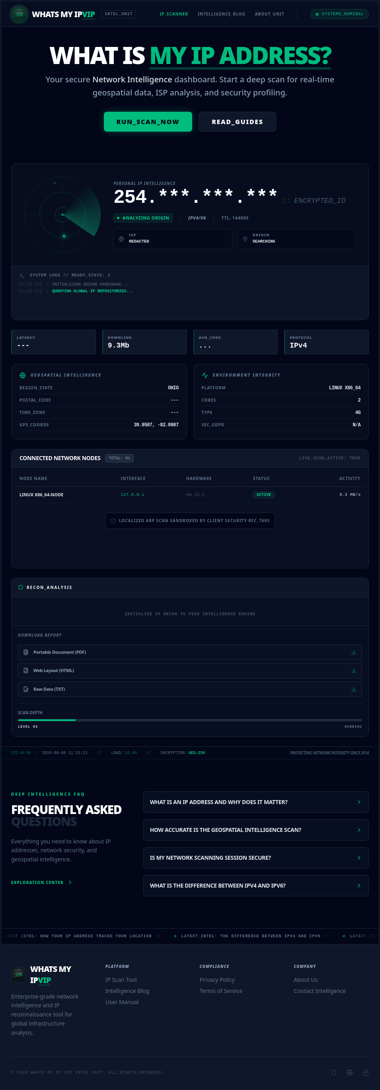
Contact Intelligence (320, 991)
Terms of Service (221, 991)
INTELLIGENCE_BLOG (222, 14)
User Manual (122, 1002)
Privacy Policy (217, 979)
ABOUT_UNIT (270, 14)
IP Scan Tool (121, 979)
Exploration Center (42, 882)
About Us (306, 979)
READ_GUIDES (237, 121)
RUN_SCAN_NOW (148, 121)
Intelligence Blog (127, 991)
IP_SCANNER (174, 14)
